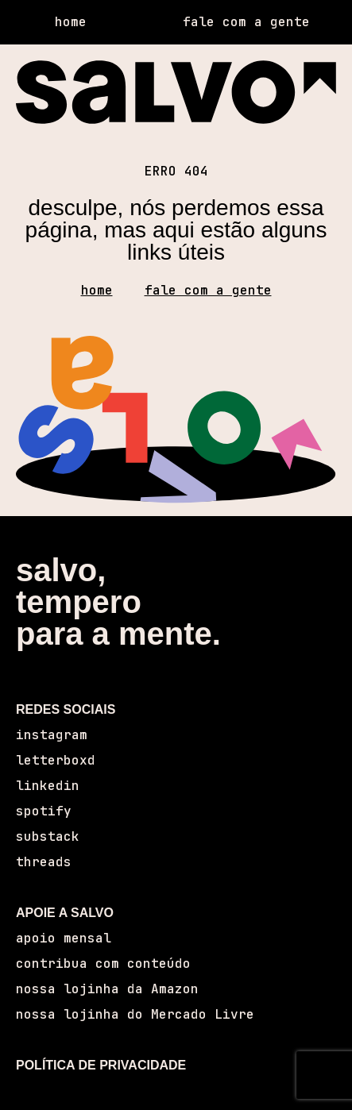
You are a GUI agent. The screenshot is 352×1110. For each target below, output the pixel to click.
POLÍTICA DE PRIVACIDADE (101, 1065)
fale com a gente (208, 290)
